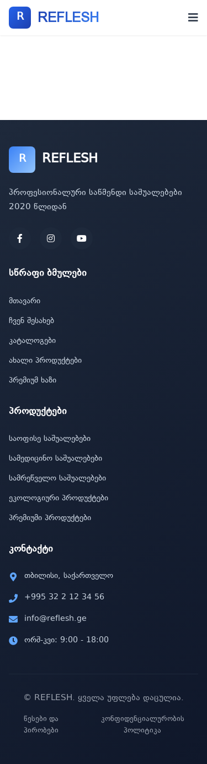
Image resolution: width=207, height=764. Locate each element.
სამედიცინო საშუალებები (55, 459)
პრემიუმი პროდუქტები (50, 518)
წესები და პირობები (41, 725)
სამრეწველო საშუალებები (57, 479)
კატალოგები (32, 341)
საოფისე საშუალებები (50, 439)
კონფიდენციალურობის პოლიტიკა (142, 725)
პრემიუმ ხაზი (32, 381)
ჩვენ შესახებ (31, 321)
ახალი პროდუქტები (45, 361)
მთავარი (24, 302)
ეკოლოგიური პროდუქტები (58, 499)
